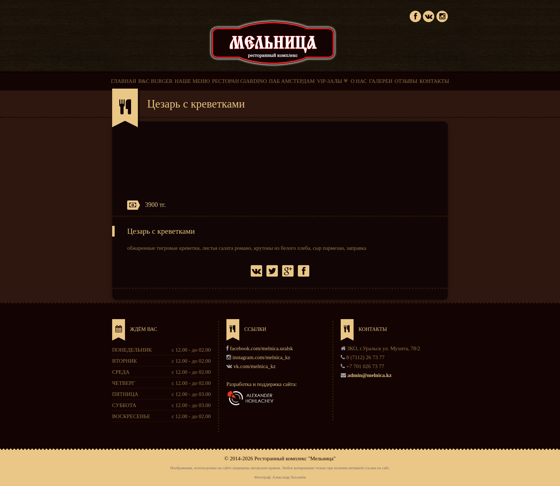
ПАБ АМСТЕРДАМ (292, 81)
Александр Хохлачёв (289, 477)
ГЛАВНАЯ (123, 81)
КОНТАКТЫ (434, 81)
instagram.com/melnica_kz (261, 357)
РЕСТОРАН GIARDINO (239, 81)
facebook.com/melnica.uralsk (261, 348)
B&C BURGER (155, 81)
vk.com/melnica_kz (255, 366)
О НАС (359, 81)
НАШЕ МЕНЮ (192, 81)
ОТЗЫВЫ (406, 81)
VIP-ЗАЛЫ (333, 81)
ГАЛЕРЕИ (380, 81)
